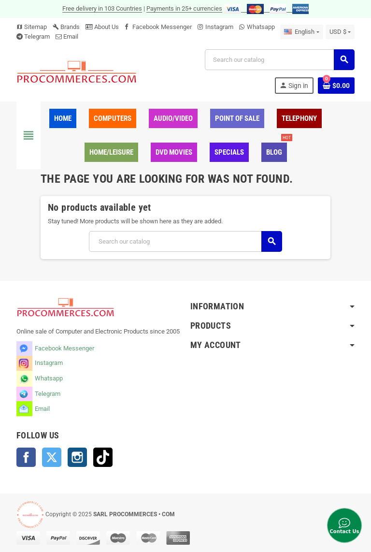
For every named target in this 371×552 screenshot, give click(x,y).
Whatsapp (261, 26)
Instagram (219, 26)
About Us (102, 26)
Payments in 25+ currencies (184, 8)
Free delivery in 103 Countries (102, 8)
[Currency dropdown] (340, 32)
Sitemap (31, 26)
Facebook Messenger (162, 26)
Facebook (26, 457)
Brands (66, 26)
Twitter (51, 457)
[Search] (279, 59)
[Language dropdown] (301, 32)
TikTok (103, 457)
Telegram (37, 36)
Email (70, 36)
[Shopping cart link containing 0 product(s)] (336, 85)
